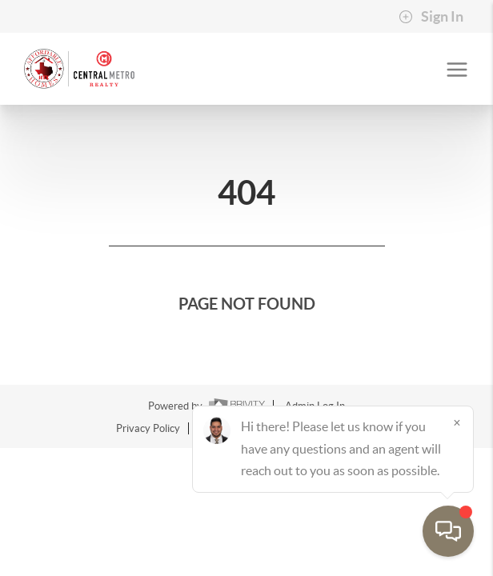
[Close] (457, 422)
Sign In (431, 17)
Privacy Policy (148, 428)
